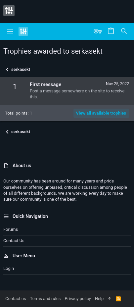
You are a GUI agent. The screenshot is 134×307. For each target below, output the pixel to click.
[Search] (124, 31)
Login (8, 268)
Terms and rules (45, 298)
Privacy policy (78, 298)
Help (99, 298)
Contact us (13, 240)
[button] (10, 31)
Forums (10, 229)
